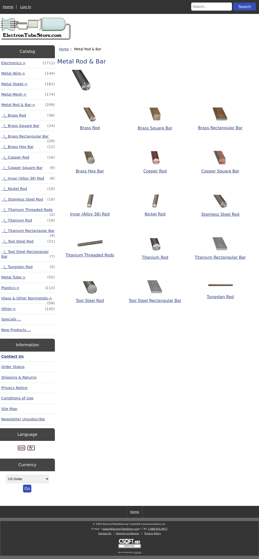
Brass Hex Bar (90, 168)
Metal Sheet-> (28, 84)
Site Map (9, 409)
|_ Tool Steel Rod (28, 241)
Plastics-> (28, 288)
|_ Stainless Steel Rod (28, 199)
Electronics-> (28, 63)
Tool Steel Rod (90, 298)
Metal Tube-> (28, 277)
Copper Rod (155, 169)
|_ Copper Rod (28, 157)
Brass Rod (90, 125)
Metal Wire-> (28, 73)
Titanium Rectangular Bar (220, 255)
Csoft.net (137, 552)
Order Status (13, 367)
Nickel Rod (155, 212)
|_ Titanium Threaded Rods (28, 211)
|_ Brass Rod (28, 115)
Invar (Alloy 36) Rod (90, 212)
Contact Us (12, 356)
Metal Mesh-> (28, 94)
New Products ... (16, 330)
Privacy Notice (14, 388)
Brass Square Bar (155, 125)
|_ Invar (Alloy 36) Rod (28, 178)
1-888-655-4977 (157, 528)
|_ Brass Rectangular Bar (28, 137)
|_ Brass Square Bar (28, 125)
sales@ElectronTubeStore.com (121, 528)
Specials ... (11, 319)
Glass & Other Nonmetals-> (28, 299)
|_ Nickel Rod (28, 188)
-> (28, 104)
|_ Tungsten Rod (28, 267)
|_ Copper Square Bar (28, 167)
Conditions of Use (17, 398)
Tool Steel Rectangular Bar (155, 298)
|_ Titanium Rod (28, 220)
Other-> (28, 309)
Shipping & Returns (19, 377)
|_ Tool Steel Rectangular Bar (28, 254)
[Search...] (211, 7)
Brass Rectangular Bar (220, 125)
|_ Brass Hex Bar (28, 146)
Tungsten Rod (220, 294)
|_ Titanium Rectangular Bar (28, 232)
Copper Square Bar (220, 169)
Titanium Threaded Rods (90, 252)
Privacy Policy (152, 533)
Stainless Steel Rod (220, 212)
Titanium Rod (155, 255)
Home (8, 7)
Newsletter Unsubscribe (23, 419)
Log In (25, 7)
